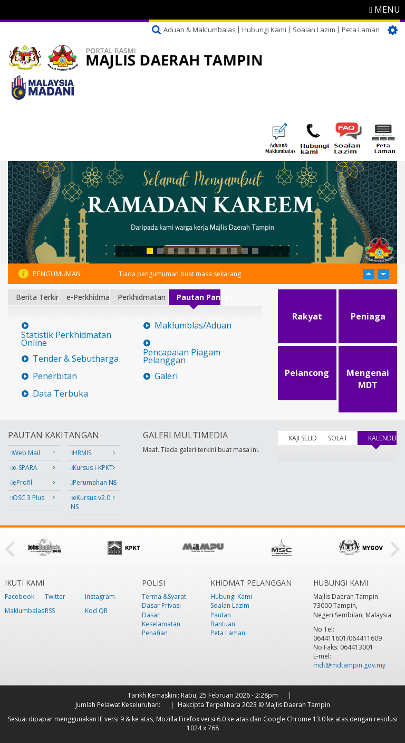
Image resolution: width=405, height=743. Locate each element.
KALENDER (382, 438)
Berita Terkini (37, 297)
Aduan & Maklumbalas (199, 29)
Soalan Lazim (314, 29)
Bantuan (222, 623)
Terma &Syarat (164, 596)
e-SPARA (24, 467)
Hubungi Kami (264, 29)
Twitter (55, 596)
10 (245, 251)
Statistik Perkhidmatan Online (66, 339)
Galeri (166, 376)
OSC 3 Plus (27, 497)
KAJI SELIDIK (302, 438)
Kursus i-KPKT (92, 467)
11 (255, 251)
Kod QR (96, 610)
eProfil (21, 482)
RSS (50, 610)
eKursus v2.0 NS (90, 502)
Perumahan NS (94, 482)
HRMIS (81, 452)
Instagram (100, 596)
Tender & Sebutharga (76, 359)
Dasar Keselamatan (161, 619)
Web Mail (25, 452)
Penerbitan (55, 376)
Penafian (155, 632)
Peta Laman (361, 29)
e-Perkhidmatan (87, 297)
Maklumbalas (24, 610)
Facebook (19, 596)
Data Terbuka (60, 394)
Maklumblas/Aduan (193, 326)
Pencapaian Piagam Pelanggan (181, 356)
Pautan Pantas (198, 297)
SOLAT (338, 438)
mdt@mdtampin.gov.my (349, 665)
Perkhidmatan (142, 297)
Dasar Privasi (161, 605)
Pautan (220, 614)
